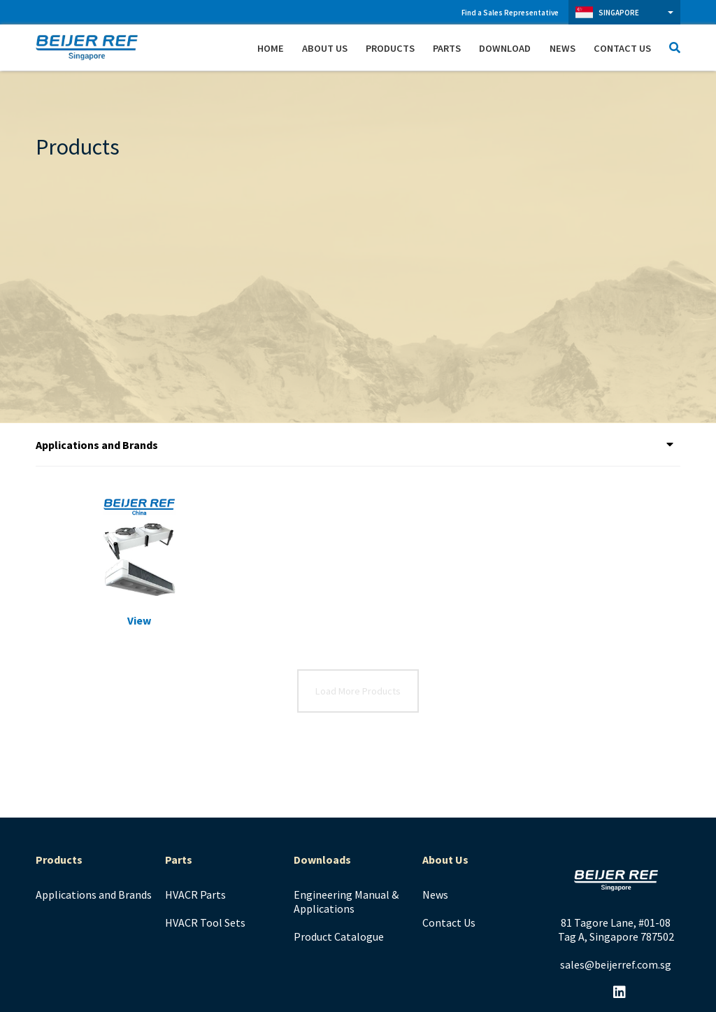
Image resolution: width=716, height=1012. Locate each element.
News (562, 48)
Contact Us (622, 48)
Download (505, 48)
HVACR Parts (195, 894)
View (139, 620)
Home (270, 48)
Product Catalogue (339, 936)
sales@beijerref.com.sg (615, 964)
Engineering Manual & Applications (346, 901)
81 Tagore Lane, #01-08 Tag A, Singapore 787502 (616, 929)
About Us (325, 48)
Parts (447, 48)
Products (390, 48)
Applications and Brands (94, 894)
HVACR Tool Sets (205, 922)
